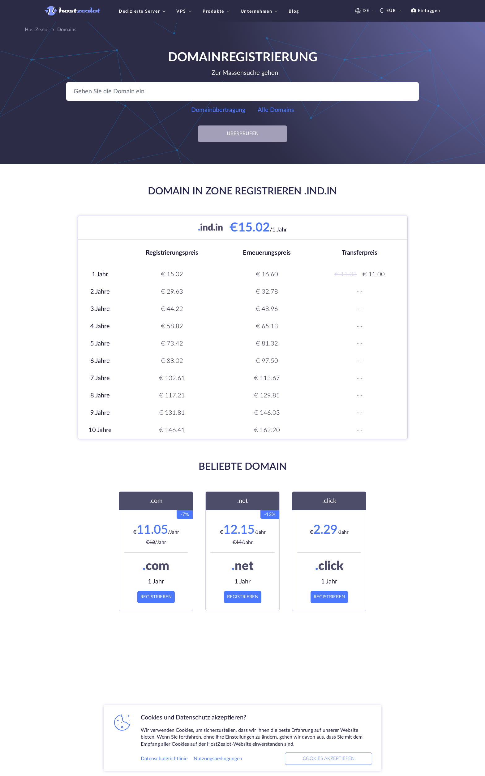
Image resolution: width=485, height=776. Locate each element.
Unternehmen (260, 11)
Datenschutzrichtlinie (164, 758)
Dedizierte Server (143, 11)
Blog (294, 11)
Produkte (217, 11)
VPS (184, 11)
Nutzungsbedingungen (218, 758)
